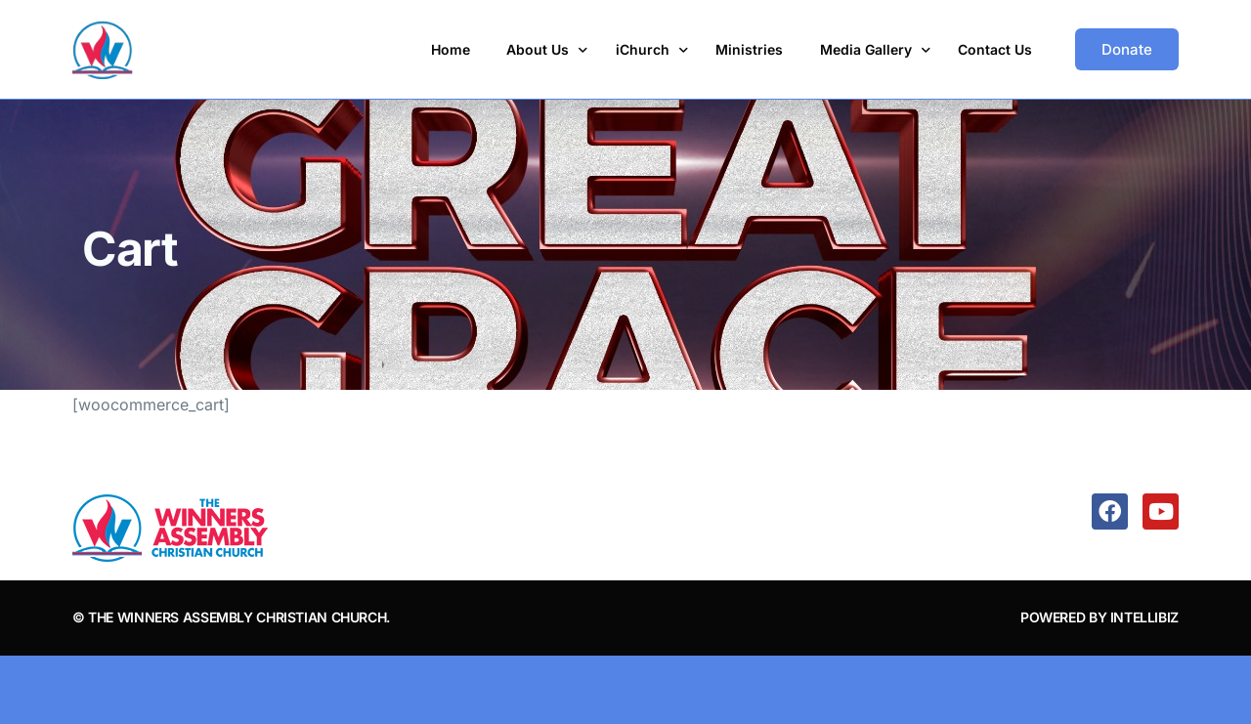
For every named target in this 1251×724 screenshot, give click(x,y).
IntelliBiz (1144, 617)
